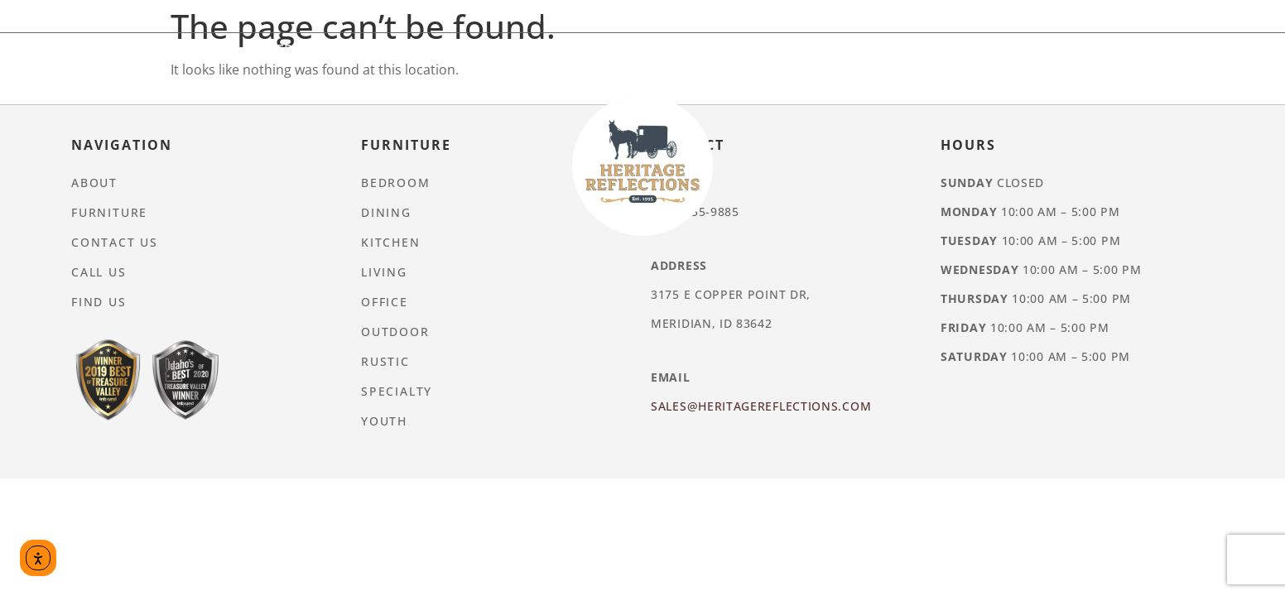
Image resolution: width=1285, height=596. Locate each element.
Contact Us (114, 242)
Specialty (906, 50)
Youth (995, 50)
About (710, 16)
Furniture (619, 16)
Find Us (99, 302)
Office (638, 50)
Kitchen (478, 50)
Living (561, 50)
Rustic (817, 50)
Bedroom (302, 50)
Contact (796, 16)
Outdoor (727, 50)
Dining (393, 50)
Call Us (99, 272)
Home (529, 16)
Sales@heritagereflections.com (761, 406)
